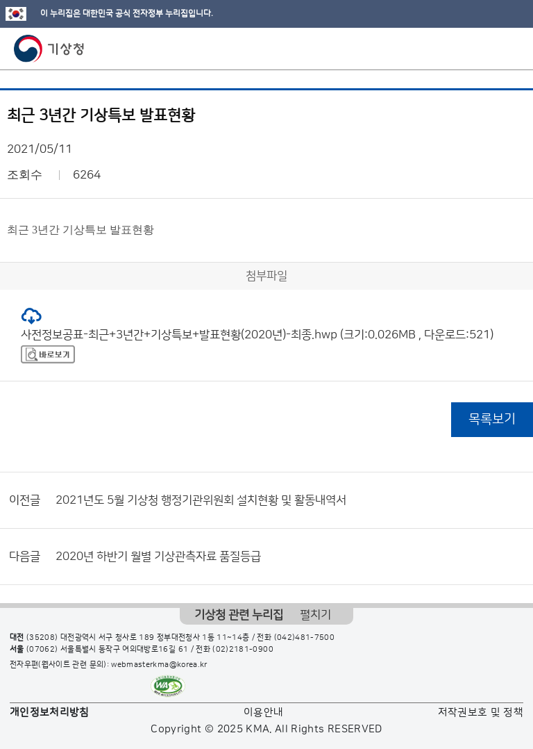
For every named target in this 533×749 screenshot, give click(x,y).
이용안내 (263, 712)
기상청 (49, 49)
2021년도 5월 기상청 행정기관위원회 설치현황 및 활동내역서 (201, 500)
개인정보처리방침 (50, 712)
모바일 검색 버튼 (488, 49)
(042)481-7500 (304, 638)
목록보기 (492, 419)
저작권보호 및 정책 (481, 712)
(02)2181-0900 (242, 649)
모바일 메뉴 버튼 (510, 49)
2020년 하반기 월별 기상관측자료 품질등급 (158, 556)
